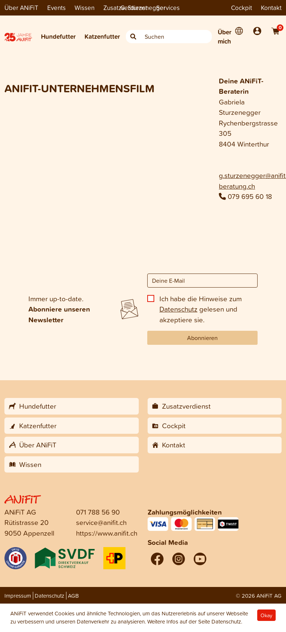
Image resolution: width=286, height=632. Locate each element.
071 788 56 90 (98, 512)
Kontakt (271, 7)
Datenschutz (178, 309)
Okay (266, 615)
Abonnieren (202, 338)
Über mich (224, 36)
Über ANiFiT (21, 7)
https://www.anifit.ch (106, 533)
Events (56, 7)
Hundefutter (58, 36)
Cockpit (241, 7)
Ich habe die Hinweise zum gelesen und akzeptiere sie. (200, 308)
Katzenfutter (102, 36)
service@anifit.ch (101, 522)
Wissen (84, 7)
